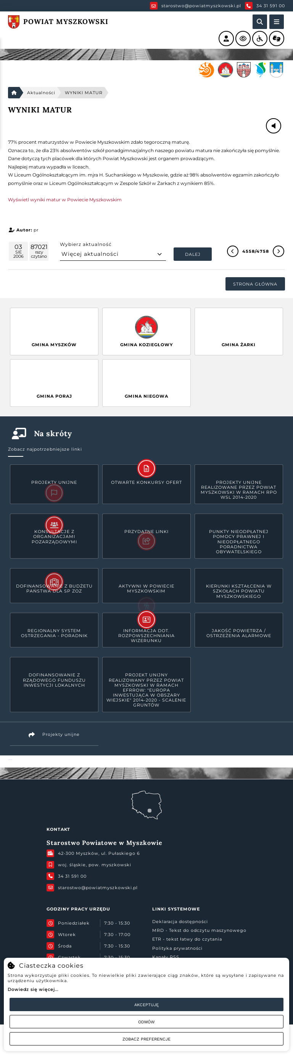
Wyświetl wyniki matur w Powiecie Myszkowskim (65, 199)
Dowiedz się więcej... (33, 989)
